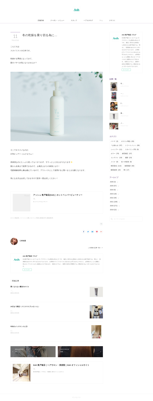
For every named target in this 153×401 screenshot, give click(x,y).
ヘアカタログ (88, 20)
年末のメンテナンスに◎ (18, 326)
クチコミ (112, 20)
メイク (114, 162)
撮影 (128, 157)
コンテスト (116, 157)
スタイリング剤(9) (34, 218)
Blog (101, 20)
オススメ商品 (127, 141)
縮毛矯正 (127, 153)
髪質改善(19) (50, 218)
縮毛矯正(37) (43, 218)
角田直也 (116, 166)
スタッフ (74, 20)
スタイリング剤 (132, 149)
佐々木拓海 (126, 162)
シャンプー (116, 149)
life (126, 170)
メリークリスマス (127, 123)
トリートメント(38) (24, 218)
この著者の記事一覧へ (95, 248)
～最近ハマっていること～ (130, 93)
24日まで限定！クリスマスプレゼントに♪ (24, 306)
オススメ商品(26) (14, 218)
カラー (115, 153)
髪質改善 (116, 170)
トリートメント (132, 145)
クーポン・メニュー (57, 20)
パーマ (114, 141)
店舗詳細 (41, 20)
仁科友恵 (23, 241)
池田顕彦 (129, 166)
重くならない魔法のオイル (19, 286)
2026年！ (124, 103)
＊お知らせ (116, 145)
